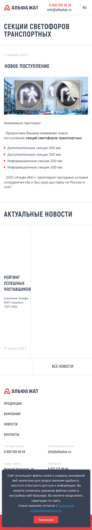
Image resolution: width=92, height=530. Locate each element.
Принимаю (46, 520)
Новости (11, 424)
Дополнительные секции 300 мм (34, 155)
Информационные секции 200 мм (34, 161)
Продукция (13, 403)
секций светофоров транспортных (54, 138)
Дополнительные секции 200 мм (34, 148)
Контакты (11, 434)
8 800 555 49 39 (60, 5)
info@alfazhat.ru (59, 9)
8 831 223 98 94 (58, 469)
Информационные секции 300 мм (34, 167)
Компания (12, 413)
